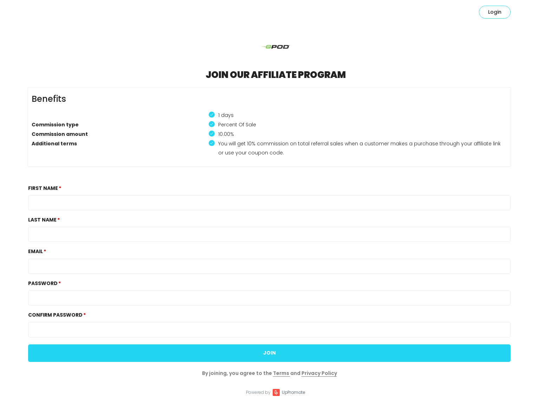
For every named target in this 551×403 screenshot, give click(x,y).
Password (43, 283)
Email (35, 251)
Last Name (42, 219)
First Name (43, 188)
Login (494, 11)
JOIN (269, 352)
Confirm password (55, 314)
